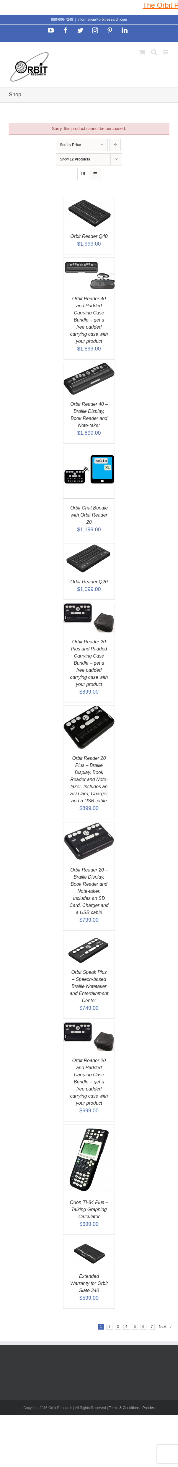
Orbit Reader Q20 (88, 581)
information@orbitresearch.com (102, 19)
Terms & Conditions (125, 1408)
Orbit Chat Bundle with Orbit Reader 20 (89, 515)
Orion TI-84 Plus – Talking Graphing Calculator (89, 1209)
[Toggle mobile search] (154, 52)
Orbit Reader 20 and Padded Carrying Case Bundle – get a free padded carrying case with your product (89, 1082)
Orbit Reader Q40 (88, 236)
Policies (148, 1408)
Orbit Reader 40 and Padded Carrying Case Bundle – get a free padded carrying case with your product (89, 320)
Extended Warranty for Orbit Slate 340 (89, 1283)
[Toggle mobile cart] (142, 52)
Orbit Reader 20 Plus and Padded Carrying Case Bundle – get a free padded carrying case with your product (89, 663)
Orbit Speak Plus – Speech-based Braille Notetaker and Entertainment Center (89, 986)
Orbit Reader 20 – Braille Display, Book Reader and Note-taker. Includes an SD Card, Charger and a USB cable (89, 891)
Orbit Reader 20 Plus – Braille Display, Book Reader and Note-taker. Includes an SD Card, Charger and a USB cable (89, 779)
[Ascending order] (115, 145)
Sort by (70, 145)
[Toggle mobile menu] (166, 52)
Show (75, 159)
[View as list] (95, 174)
